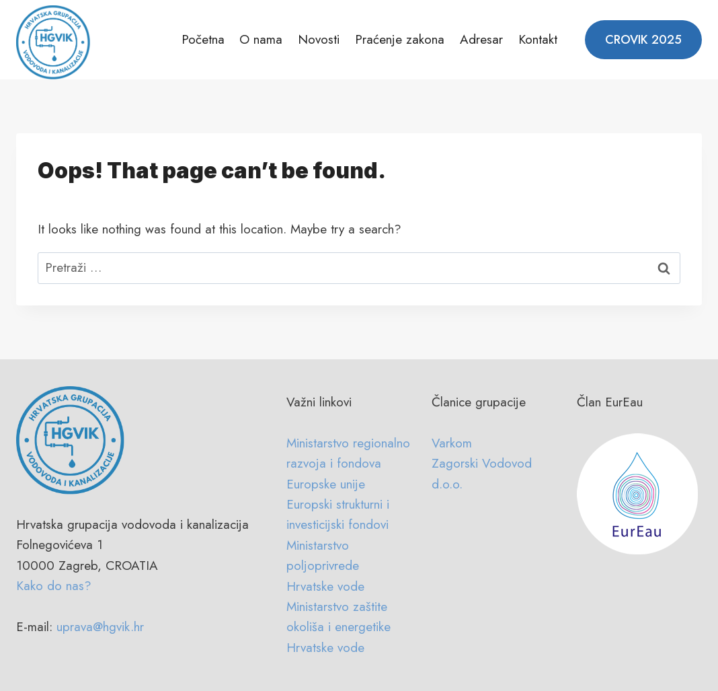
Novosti (319, 39)
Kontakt (537, 39)
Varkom (452, 443)
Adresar (481, 39)
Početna (203, 39)
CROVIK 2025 (643, 39)
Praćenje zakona (399, 39)
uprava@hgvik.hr (100, 627)
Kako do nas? (53, 586)
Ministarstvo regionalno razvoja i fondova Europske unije (348, 463)
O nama (260, 39)
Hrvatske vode (325, 586)
